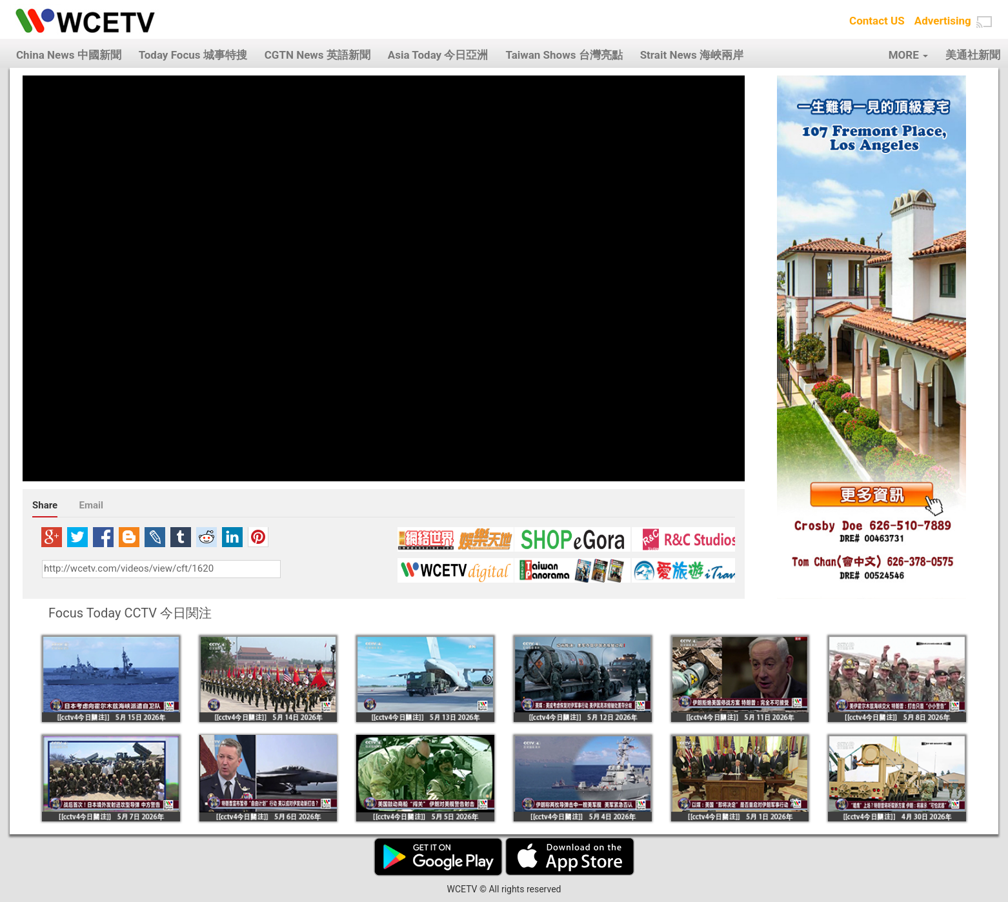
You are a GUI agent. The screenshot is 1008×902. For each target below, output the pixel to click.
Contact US (877, 20)
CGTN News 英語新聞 (317, 54)
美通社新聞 (972, 54)
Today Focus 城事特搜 (193, 54)
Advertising (942, 20)
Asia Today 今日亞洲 (438, 54)
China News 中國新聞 (68, 54)
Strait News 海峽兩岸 (691, 54)
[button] (984, 22)
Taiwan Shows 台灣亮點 (563, 54)
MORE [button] (908, 54)
